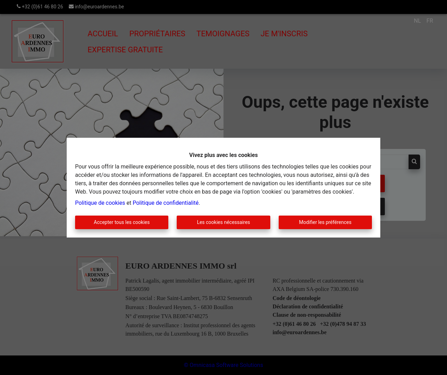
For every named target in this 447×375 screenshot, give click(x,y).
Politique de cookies (100, 203)
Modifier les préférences (325, 222)
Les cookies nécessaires (223, 222)
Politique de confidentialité (166, 203)
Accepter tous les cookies (122, 222)
